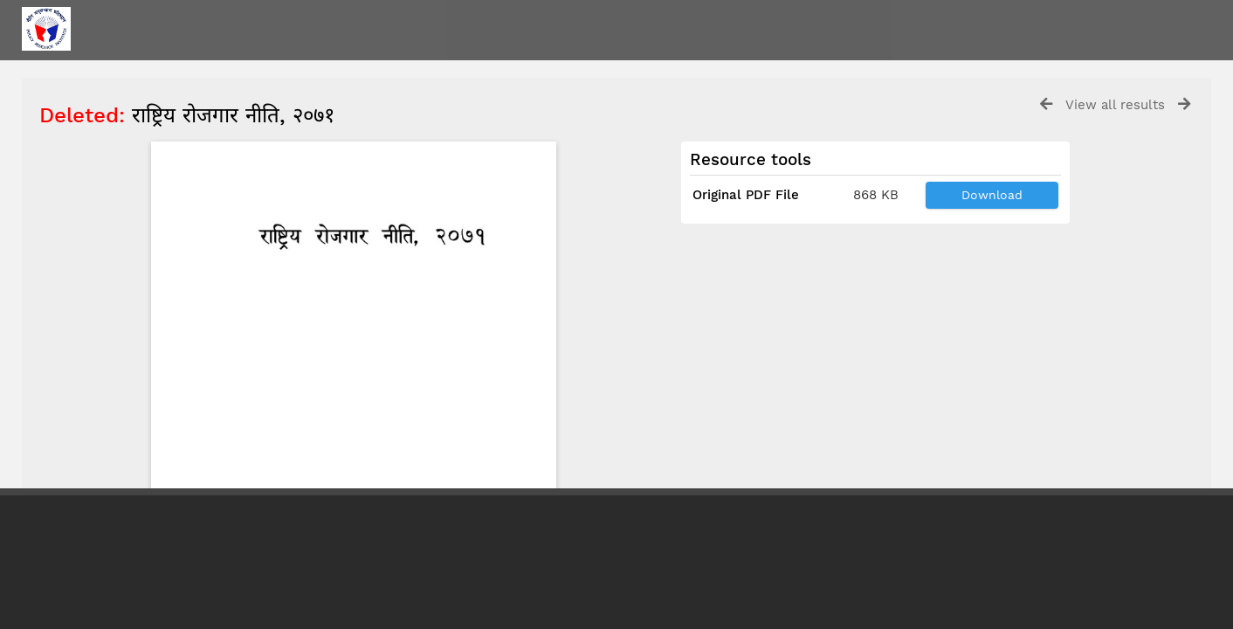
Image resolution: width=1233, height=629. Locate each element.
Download (992, 195)
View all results (1115, 105)
